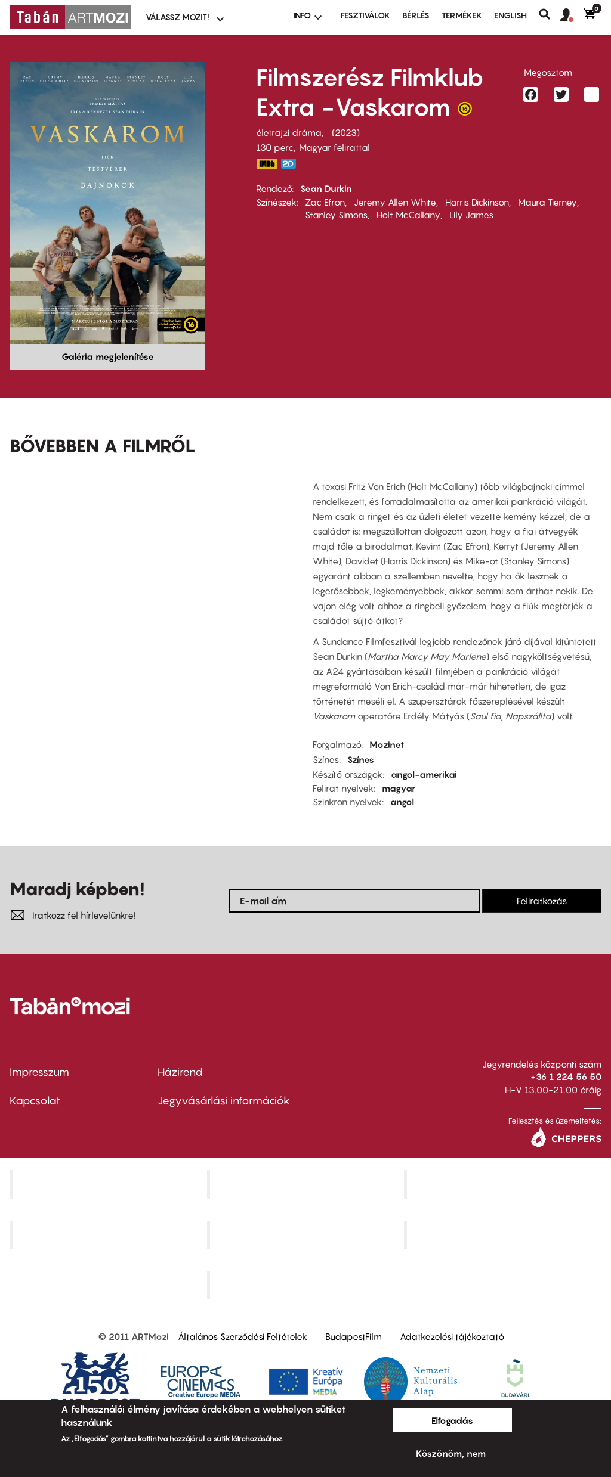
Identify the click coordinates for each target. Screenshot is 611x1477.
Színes (360, 759)
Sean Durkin (326, 188)
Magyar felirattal (334, 147)
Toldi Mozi (307, 1285)
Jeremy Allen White (395, 202)
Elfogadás (452, 1420)
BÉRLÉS (416, 15)
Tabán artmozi (504, 1234)
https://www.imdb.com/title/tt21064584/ (266, 164)
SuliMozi (307, 1234)
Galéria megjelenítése (107, 356)
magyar (398, 788)
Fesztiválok (365, 15)
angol (402, 801)
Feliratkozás (542, 900)
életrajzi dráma (289, 132)
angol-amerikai (424, 774)
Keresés (549, 14)
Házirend (180, 1072)
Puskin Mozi (110, 1234)
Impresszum (39, 1072)
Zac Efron (325, 202)
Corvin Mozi (109, 1183)
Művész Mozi (504, 1183)
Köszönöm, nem (451, 1453)
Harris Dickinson (477, 202)
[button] (572, 15)
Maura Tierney (547, 202)
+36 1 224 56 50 (565, 1076)
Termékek (462, 15)
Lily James (471, 214)
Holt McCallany (408, 214)
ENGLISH (510, 15)
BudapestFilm (353, 1336)
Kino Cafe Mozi (306, 1183)
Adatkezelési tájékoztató (452, 1336)
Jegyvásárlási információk (224, 1100)
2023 (346, 132)
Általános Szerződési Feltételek (242, 1336)
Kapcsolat (35, 1100)
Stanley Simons (336, 214)
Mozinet (386, 744)
